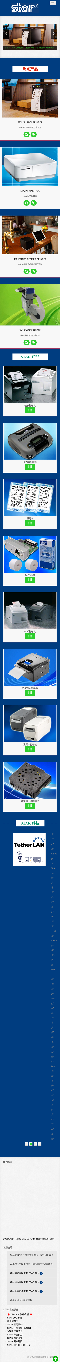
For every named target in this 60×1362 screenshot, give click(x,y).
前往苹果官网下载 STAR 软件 (26, 1273)
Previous (6, 34)
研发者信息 (12, 1321)
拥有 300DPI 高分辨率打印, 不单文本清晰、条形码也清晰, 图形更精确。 (30, 48)
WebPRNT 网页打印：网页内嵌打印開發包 (31, 1264)
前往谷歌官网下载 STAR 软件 (26, 1282)
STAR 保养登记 (15, 1331)
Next (54, 34)
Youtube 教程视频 (20, 1314)
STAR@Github (14, 1317)
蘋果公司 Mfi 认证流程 (21, 1300)
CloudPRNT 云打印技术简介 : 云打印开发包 (32, 1255)
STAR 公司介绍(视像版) (19, 1328)
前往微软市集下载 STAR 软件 (26, 1291)
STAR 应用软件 (15, 1324)
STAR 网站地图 (15, 1341)
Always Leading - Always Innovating (24, 8)
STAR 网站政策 (15, 1338)
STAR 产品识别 (15, 1334)
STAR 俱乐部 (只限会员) (19, 1344)
